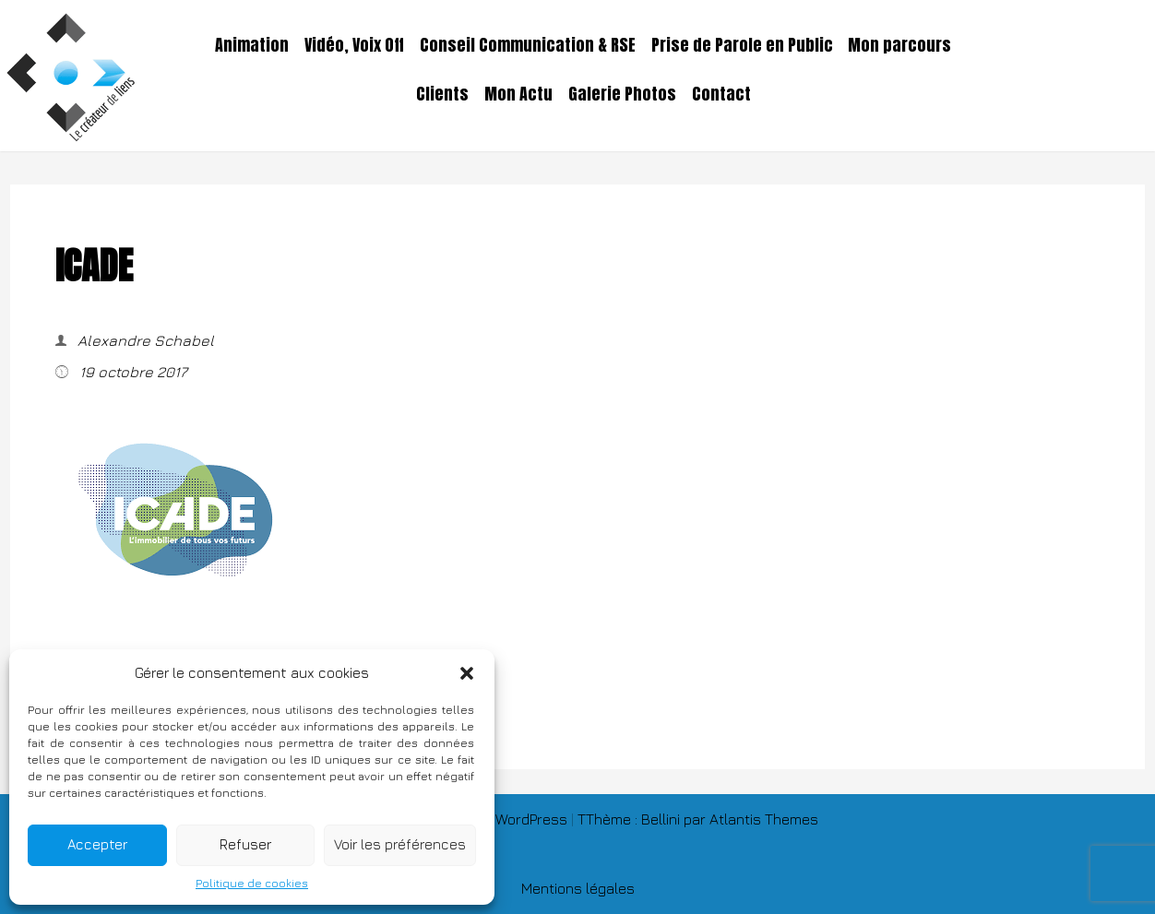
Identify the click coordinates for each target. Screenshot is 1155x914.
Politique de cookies (252, 883)
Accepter (97, 844)
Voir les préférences (400, 844)
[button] (467, 673)
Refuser (245, 844)
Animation (252, 45)
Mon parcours (899, 45)
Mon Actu (518, 94)
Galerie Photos (622, 94)
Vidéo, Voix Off (354, 45)
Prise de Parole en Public (742, 45)
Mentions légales (578, 888)
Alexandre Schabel (144, 340)
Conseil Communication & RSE (528, 45)
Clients (442, 94)
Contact (721, 94)
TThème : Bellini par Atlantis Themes (698, 819)
